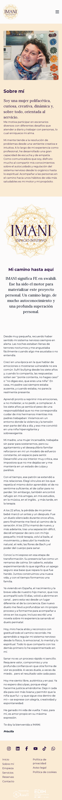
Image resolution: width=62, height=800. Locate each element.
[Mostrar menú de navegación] (57, 11)
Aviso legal (39, 767)
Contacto (8, 781)
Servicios (7, 772)
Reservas (8, 776)
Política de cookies (45, 772)
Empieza (8, 768)
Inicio (5, 759)
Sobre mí (8, 763)
